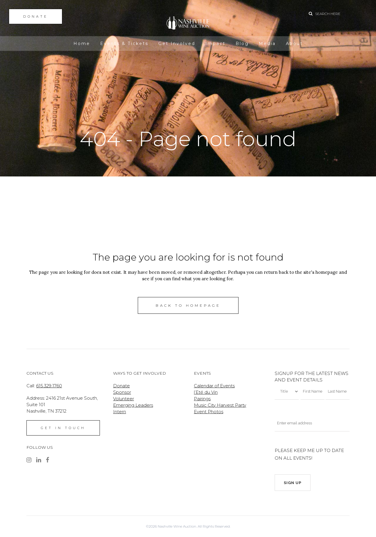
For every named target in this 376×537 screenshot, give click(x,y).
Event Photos (208, 411)
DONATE (35, 16)
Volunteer (123, 398)
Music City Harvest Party (220, 405)
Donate (121, 385)
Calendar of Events (214, 385)
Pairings (202, 398)
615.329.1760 (49, 385)
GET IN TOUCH (63, 428)
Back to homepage (188, 305)
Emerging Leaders (133, 405)
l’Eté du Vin (206, 392)
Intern (119, 411)
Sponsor (122, 392)
